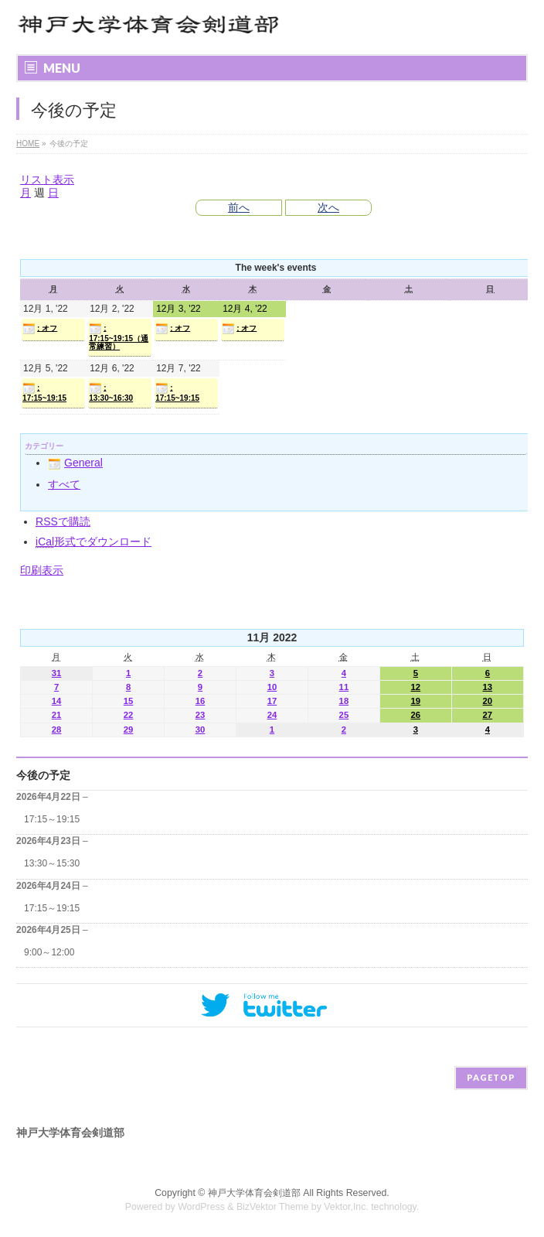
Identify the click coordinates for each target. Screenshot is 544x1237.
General (75, 462)
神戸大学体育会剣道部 (254, 1192)
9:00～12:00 (49, 952)
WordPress (201, 1206)
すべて (64, 484)
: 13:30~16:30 (111, 392)
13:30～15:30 (52, 863)
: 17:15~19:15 (44, 392)
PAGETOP (491, 1077)
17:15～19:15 (52, 819)
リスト (47, 179)
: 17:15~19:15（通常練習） (118, 336)
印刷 (41, 570)
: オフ (39, 329)
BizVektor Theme (272, 1206)
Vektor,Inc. (346, 1206)
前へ (239, 207)
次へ (328, 207)
